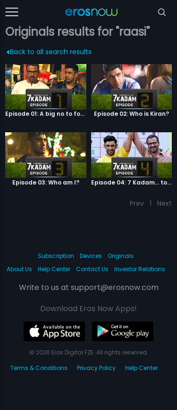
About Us (19, 269)
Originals (121, 256)
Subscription (56, 256)
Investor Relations (139, 269)
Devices (91, 256)
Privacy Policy (96, 368)
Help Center (54, 269)
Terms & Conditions (38, 368)
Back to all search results (49, 51)
